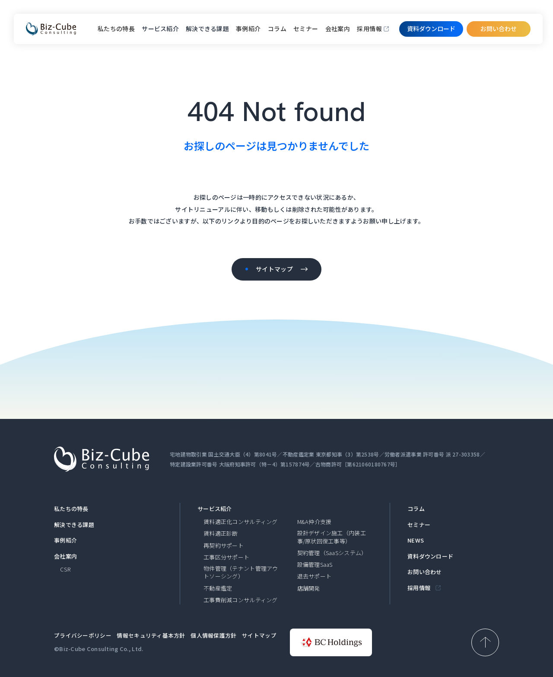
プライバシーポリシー (82, 635)
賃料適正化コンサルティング (240, 522)
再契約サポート (223, 545)
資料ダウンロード (430, 556)
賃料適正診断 (220, 533)
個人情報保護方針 (213, 635)
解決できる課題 (74, 525)
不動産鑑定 (217, 588)
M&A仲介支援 (314, 522)
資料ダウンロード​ (431, 28)
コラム (277, 28)
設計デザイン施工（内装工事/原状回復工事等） (331, 537)
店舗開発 (308, 588)
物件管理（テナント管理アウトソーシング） (240, 572)
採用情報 (369, 28)
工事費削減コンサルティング (240, 600)
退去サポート (314, 576)
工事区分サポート (226, 557)
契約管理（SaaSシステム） (332, 553)
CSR (65, 569)
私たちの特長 (116, 28)
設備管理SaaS (315, 564)
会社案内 (337, 28)
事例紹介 (248, 28)
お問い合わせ (498, 28)
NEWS (415, 540)
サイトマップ (259, 635)
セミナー (305, 28)
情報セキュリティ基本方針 (151, 635)
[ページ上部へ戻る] (485, 642)
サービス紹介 (214, 509)
